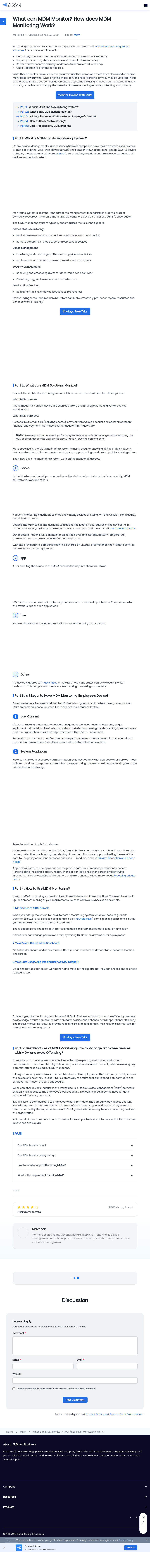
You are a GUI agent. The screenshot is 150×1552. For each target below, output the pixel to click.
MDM (77, 35)
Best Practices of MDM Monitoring (45, 126)
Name (16, 1359)
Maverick (39, 1229)
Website (16, 1374)
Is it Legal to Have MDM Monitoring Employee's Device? (58, 116)
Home (10, 1432)
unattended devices (123, 528)
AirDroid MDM (84, 919)
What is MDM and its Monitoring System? (49, 107)
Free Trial (131, 1547)
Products (75, 1507)
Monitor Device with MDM (75, 95)
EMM (61, 153)
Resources (75, 1497)
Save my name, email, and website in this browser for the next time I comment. (56, 1388)
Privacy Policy (126, 1540)
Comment (19, 1333)
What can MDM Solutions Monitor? (45, 112)
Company (75, 1487)
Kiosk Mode (50, 682)
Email (80, 1359)
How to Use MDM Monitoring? (43, 121)
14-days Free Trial (75, 311)
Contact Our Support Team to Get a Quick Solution (115, 1414)
